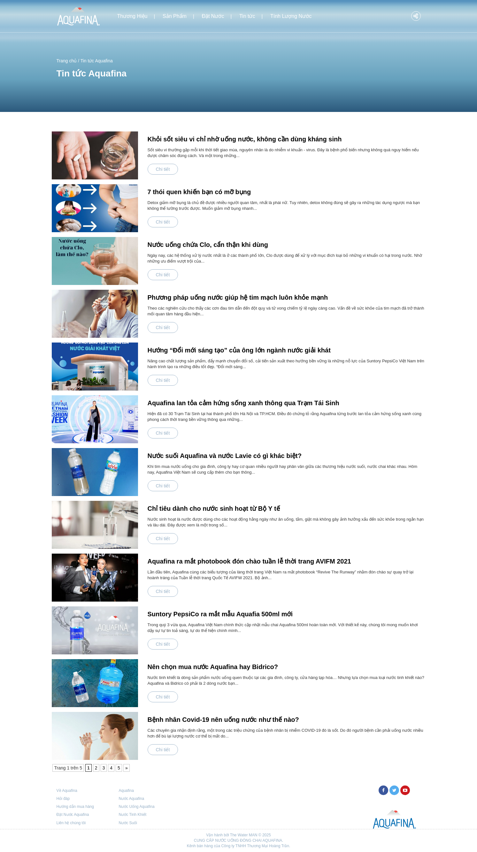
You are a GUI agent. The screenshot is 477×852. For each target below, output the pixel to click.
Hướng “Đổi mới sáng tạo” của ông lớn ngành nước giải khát (239, 350)
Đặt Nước (213, 16)
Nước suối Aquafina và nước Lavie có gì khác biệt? (225, 455)
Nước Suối (128, 823)
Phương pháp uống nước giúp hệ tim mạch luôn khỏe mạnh (238, 297)
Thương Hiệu (132, 16)
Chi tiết (163, 169)
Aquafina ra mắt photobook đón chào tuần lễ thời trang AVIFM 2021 (249, 561)
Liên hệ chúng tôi (71, 823)
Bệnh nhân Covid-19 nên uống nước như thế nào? (223, 719)
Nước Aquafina (131, 798)
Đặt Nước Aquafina (73, 814)
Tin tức (247, 16)
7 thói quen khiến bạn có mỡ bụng (199, 191)
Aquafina (126, 790)
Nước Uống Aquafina (137, 806)
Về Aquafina (67, 790)
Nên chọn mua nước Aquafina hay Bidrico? (213, 666)
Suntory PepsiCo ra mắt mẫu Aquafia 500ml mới (220, 614)
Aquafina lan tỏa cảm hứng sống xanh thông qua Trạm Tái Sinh (243, 402)
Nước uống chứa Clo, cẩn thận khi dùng (208, 244)
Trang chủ (67, 60)
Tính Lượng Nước (291, 16)
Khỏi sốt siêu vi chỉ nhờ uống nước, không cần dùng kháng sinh (245, 139)
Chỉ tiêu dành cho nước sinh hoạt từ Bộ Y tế (214, 508)
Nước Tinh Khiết (133, 814)
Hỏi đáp (63, 798)
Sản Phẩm (175, 16)
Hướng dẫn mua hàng (75, 806)
